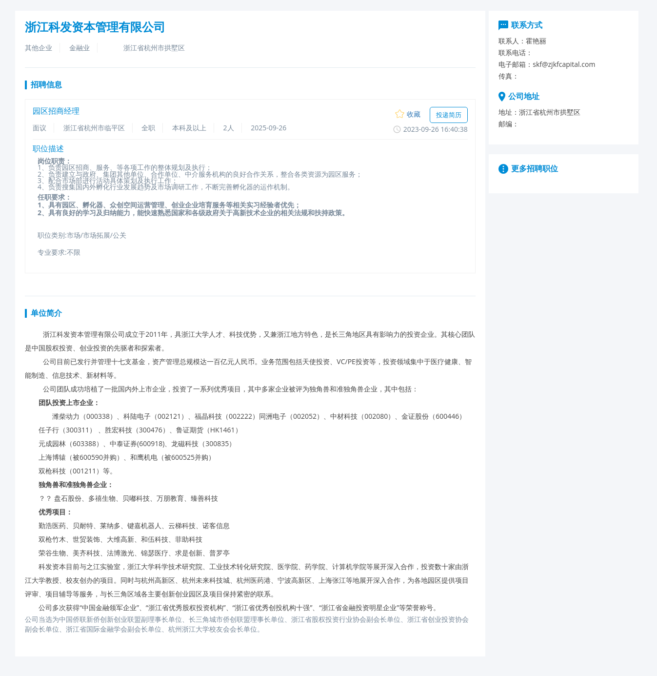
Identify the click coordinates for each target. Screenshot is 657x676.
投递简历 (448, 114)
